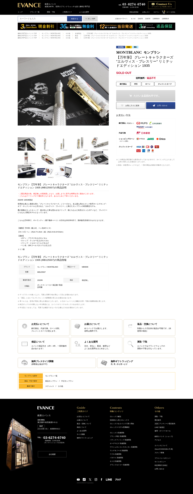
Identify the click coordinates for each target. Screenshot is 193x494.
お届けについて (82, 420)
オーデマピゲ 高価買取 (118, 443)
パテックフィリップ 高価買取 (120, 440)
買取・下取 (51, 12)
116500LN (156, 18)
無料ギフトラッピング (85, 438)
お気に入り (146, 12)
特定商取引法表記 (161, 465)
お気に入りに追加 (132, 105)
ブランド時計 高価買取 (118, 436)
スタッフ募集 (159, 452)
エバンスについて (161, 445)
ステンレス (49, 386)
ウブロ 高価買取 (116, 454)
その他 (68, 33)
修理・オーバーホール (163, 431)
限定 (76, 36)
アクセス (158, 440)
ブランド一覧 (35, 12)
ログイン (157, 12)
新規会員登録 (133, 12)
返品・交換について (84, 423)
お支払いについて (83, 416)
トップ (20, 12)
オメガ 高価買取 (116, 461)
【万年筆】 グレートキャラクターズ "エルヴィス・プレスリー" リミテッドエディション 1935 (118, 33)
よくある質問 (84, 12)
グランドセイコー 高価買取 (120, 465)
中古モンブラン (67, 381)
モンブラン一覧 (51, 376)
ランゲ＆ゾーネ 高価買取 (119, 450)
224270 (140, 18)
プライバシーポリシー (163, 458)
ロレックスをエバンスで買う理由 (122, 423)
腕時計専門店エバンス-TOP (27, 33)
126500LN (165, 18)
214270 (147, 18)
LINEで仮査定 (160, 427)
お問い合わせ (162, 105)
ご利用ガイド (67, 12)
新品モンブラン (51, 381)
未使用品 (78, 33)
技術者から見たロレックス (119, 420)
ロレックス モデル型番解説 (120, 427)
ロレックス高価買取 (117, 433)
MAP (41, 426)
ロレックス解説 (115, 416)
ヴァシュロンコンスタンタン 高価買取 (124, 447)
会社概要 (52, 454)
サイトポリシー (160, 462)
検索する (74, 19)
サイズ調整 (81, 434)
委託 (76, 38)
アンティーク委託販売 (165, 424)
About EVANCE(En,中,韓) (164, 449)
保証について (81, 427)
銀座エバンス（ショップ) (164, 436)
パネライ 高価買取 (116, 457)
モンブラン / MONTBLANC (51, 33)
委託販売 (158, 420)
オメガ (133, 18)
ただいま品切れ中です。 (147, 95)
